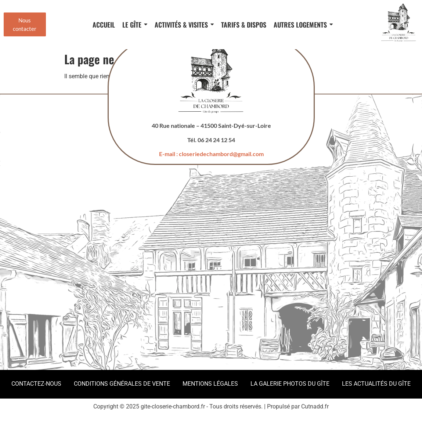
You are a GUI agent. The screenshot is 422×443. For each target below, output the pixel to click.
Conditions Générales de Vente (122, 383)
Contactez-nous (36, 383)
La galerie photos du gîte (289, 383)
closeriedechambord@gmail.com (220, 153)
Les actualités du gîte (376, 383)
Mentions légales (210, 383)
